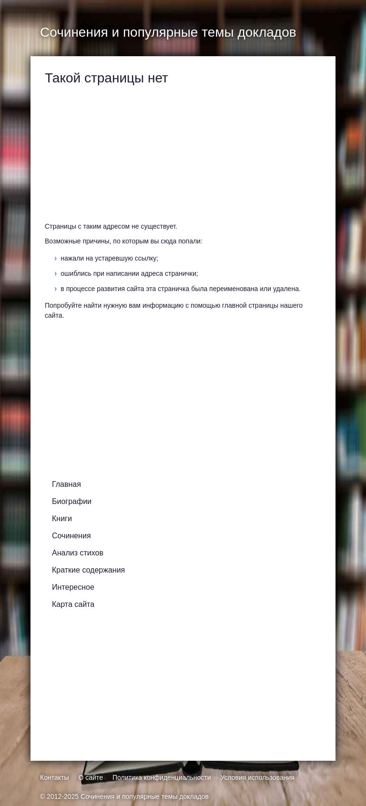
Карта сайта (73, 604)
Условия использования (257, 777)
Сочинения (71, 536)
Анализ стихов (77, 553)
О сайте (90, 777)
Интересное (73, 587)
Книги (62, 518)
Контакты (54, 777)
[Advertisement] (180, 155)
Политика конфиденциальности (161, 777)
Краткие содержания (88, 570)
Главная (66, 484)
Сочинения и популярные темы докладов (145, 796)
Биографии (72, 501)
